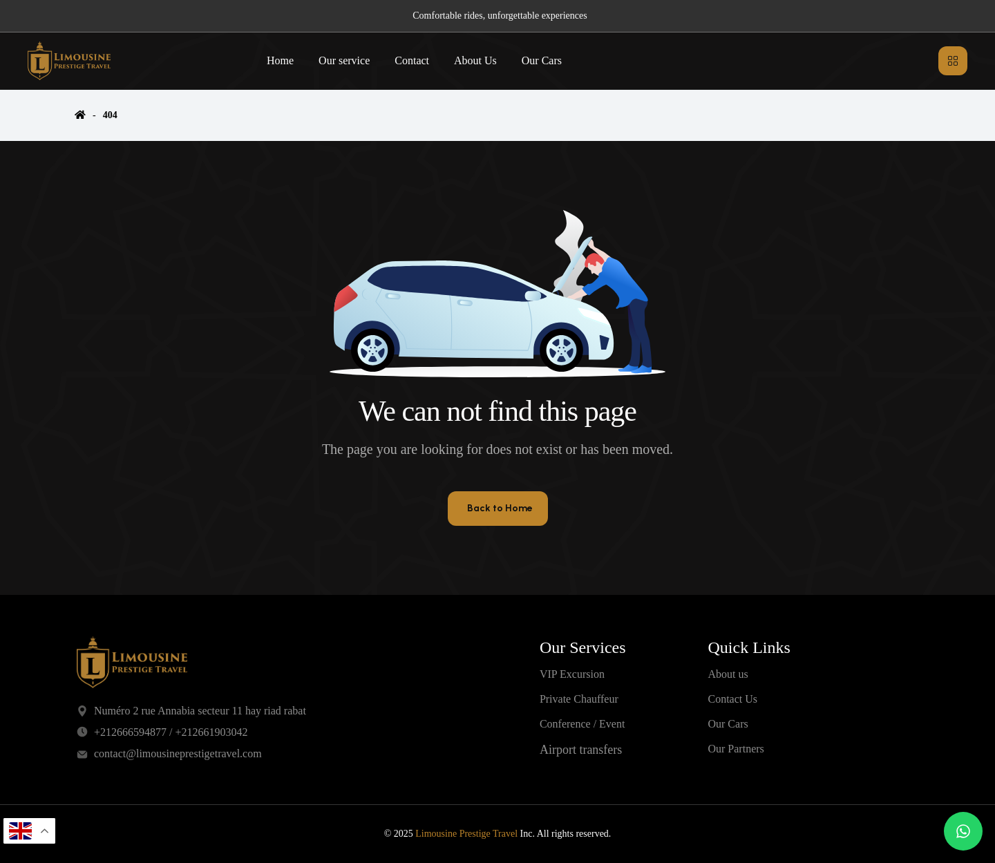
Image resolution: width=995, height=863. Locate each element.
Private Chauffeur (579, 699)
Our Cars (542, 60)
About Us (475, 60)
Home (280, 60)
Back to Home (500, 508)
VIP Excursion (572, 674)
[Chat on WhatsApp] (963, 831)
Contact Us (732, 699)
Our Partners (736, 749)
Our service (344, 60)
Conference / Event (582, 724)
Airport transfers (581, 750)
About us (728, 674)
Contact (412, 60)
